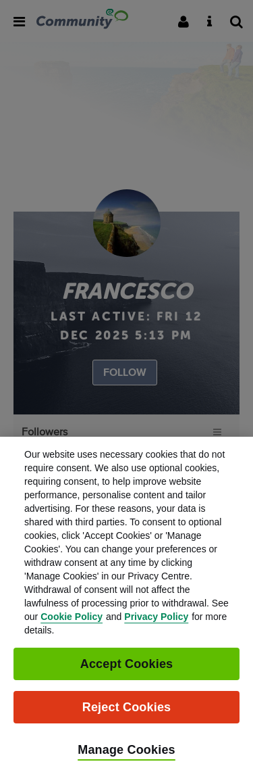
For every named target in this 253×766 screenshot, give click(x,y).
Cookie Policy (71, 624)
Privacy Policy (156, 624)
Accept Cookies (126, 671)
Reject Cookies (126, 714)
